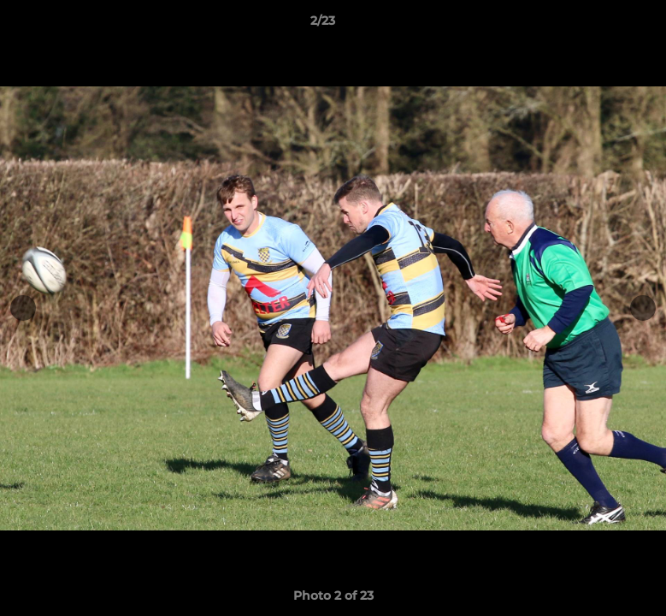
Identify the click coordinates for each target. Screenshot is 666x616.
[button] (594, 25)
